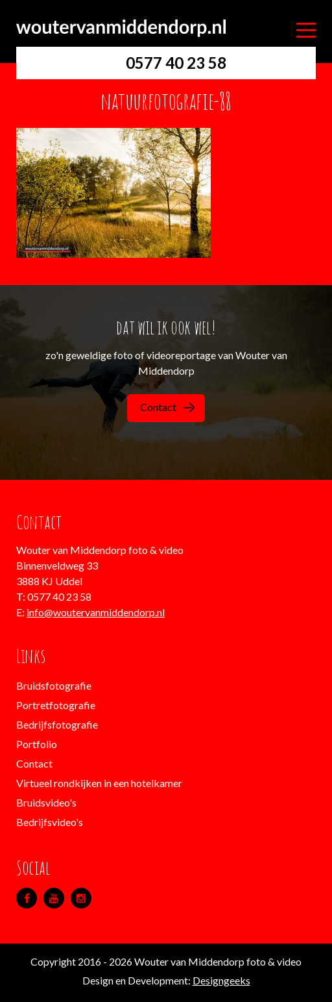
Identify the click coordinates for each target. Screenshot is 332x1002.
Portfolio (36, 744)
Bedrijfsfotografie (57, 724)
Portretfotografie (55, 705)
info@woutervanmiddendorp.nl (96, 612)
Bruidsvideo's (46, 802)
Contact (167, 407)
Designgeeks (221, 980)
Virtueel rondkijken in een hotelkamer (99, 783)
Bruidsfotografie (53, 685)
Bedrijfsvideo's (49, 822)
